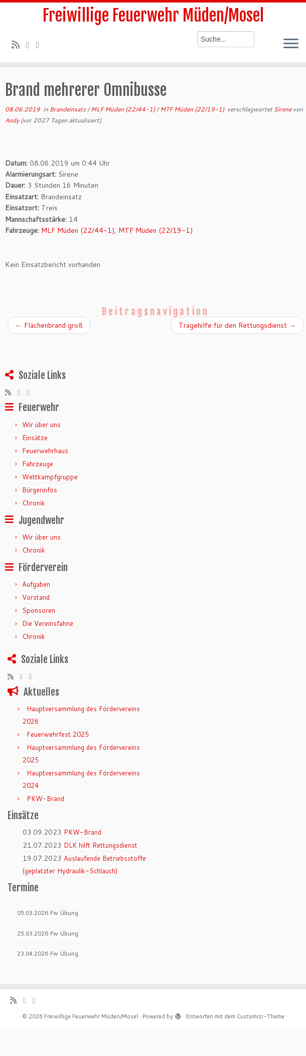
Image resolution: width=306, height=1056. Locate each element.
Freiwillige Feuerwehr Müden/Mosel (153, 15)
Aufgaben (36, 584)
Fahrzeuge (37, 463)
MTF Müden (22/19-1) (193, 109)
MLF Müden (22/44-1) (124, 109)
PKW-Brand (45, 798)
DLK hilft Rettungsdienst (100, 845)
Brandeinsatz (68, 109)
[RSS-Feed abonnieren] (19, 44)
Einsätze (35, 437)
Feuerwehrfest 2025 (58, 734)
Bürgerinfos (39, 489)
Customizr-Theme (260, 1016)
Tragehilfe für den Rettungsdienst (237, 325)
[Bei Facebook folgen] (41, 44)
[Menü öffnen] (290, 44)
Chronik (33, 502)
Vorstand (36, 597)
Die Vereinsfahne (47, 623)
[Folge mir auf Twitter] (31, 44)
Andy (12, 120)
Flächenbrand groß (49, 325)
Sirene (283, 109)
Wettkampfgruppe (50, 476)
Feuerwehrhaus (45, 450)
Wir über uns (41, 424)
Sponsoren (38, 610)
